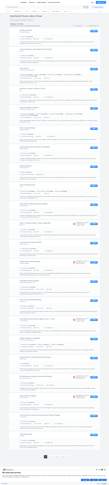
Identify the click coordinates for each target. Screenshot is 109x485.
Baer (21, 90)
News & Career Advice (54, 2)
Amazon (21, 51)
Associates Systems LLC (26, 378)
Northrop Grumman (24, 263)
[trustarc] (104, 483)
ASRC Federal (23, 359)
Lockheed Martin (24, 148)
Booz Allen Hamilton (24, 32)
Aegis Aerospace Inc (24, 129)
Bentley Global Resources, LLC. (27, 282)
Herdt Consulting (24, 244)
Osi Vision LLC (23, 301)
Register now (100, 2)
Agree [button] (93, 480)
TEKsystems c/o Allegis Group (27, 70)
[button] (18, 11)
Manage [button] (85, 480)
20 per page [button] (79, 25)
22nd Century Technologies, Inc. (27, 340)
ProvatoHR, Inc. (23, 417)
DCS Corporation (24, 397)
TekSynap (22, 436)
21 (63, 456)
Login (92, 2)
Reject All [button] (102, 480)
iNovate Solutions (24, 167)
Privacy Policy (4, 483)
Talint (21, 186)
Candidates (24, 2)
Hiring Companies (41, 2)
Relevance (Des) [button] (94, 25)
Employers (32, 2)
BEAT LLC (22, 225)
